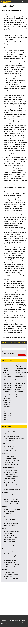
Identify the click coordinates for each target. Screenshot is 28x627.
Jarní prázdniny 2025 (9, 432)
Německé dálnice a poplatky (11, 501)
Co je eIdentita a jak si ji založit (12, 554)
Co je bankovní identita (10, 560)
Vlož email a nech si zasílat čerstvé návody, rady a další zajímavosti (12, 346)
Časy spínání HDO (8, 462)
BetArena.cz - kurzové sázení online (8, 379)
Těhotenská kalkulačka (10, 535)
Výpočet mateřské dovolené (11, 531)
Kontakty (12, 620)
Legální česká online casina (11, 578)
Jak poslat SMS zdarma (10, 566)
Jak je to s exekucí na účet (11, 485)
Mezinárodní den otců (9, 539)
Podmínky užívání (20, 620)
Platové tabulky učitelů (10, 478)
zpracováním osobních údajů (14, 351)
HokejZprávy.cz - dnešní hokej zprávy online (8, 396)
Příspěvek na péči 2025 (10, 434)
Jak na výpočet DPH (9, 474)
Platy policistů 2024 (9, 483)
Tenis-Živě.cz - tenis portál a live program (8, 402)
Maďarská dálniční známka (11, 497)
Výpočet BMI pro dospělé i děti (12, 523)
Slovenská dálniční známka (11, 495)
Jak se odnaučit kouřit (10, 521)
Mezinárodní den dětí (9, 541)
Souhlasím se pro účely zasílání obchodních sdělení (13, 352)
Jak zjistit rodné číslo (9, 562)
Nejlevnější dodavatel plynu (11, 464)
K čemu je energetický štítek (11, 460)
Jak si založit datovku (9, 551)
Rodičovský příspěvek (9, 533)
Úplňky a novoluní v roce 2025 (12, 436)
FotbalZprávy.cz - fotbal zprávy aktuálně (8, 391)
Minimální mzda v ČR (9, 480)
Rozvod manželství (9, 543)
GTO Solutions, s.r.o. (6, 624)
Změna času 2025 (9, 440)
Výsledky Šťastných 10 (10, 576)
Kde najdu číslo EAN (9, 456)
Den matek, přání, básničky (11, 537)
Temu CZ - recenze (9, 446)
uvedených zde (8, 48)
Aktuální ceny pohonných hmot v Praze (14, 438)
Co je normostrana (9, 558)
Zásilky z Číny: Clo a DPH (10, 450)
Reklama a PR (4, 620)
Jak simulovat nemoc (9, 519)
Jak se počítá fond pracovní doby (12, 489)
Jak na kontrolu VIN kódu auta (12, 509)
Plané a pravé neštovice (10, 525)
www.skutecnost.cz (9, 17)
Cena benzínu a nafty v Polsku (12, 503)
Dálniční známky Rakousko (11, 499)
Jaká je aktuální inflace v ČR (11, 470)
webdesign (4, 339)
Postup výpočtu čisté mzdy (11, 476)
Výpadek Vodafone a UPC (10, 511)
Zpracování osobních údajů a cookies (12, 622)
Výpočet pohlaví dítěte (10, 546)
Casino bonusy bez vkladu (11, 574)
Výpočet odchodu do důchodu (12, 472)
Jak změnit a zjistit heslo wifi (11, 564)
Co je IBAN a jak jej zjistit (10, 487)
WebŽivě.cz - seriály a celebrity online (8, 374)
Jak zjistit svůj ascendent (10, 572)
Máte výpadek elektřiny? (10, 458)
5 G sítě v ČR (7, 513)
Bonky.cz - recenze (9, 448)
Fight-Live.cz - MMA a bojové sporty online (8, 385)
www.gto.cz (14, 37)
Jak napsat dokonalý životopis (12, 556)
